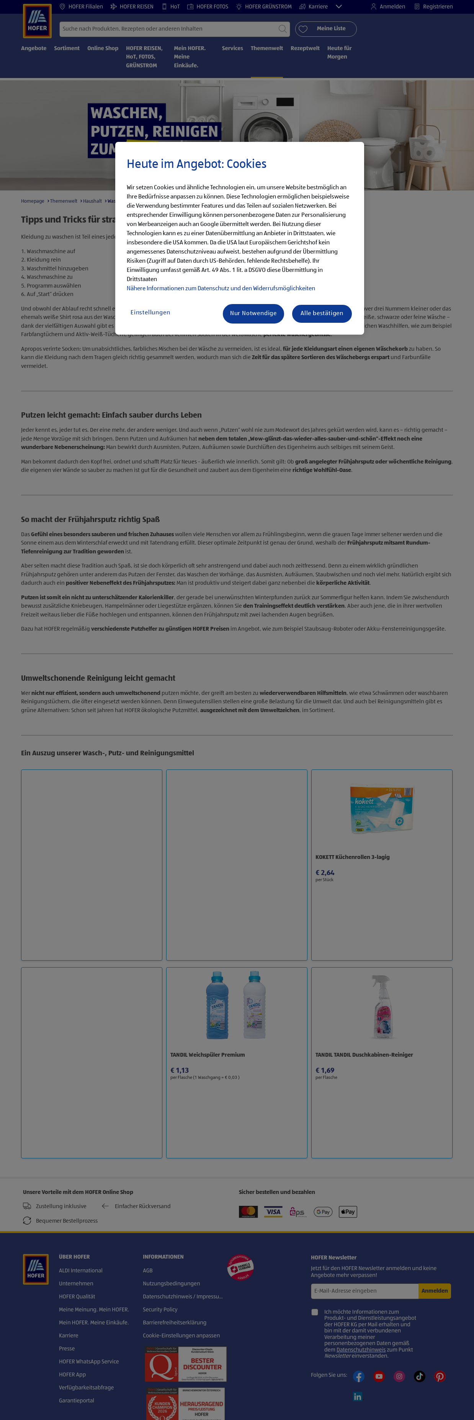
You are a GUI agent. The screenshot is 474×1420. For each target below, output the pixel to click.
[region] (239, 238)
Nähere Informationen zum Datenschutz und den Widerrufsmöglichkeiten (221, 289)
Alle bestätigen (322, 314)
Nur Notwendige (253, 314)
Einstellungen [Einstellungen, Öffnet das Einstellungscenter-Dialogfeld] (150, 313)
